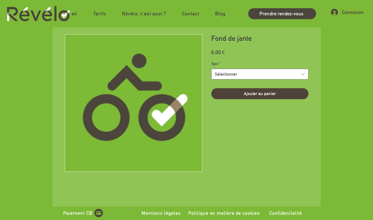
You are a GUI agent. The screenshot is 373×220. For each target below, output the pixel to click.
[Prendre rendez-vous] (282, 13)
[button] (144, 13)
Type (216, 63)
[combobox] (259, 74)
